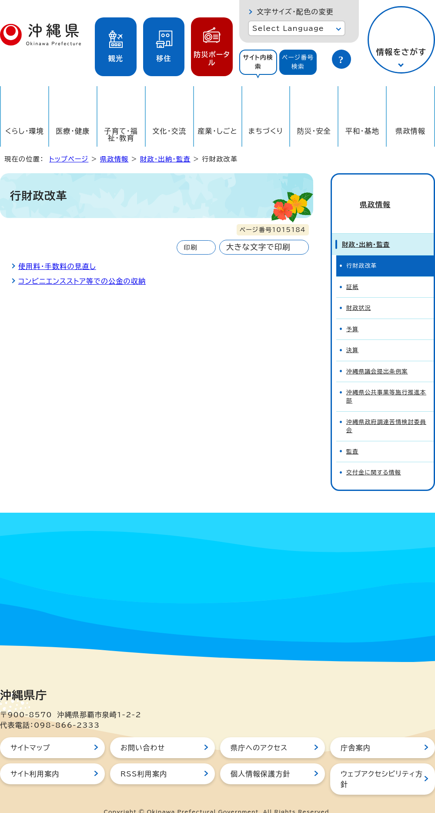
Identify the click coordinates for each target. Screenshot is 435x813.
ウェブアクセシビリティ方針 (382, 763)
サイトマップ (30, 732)
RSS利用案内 (143, 758)
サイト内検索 (258, 62)
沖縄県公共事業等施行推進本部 (386, 381)
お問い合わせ (142, 732)
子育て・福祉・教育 (121, 134)
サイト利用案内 (35, 758)
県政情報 (410, 131)
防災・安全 (314, 131)
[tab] (258, 62)
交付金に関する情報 (373, 457)
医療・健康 (73, 131)
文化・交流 (169, 131)
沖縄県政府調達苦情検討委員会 (386, 410)
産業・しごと (217, 131)
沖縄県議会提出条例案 (377, 356)
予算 (352, 313)
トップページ (68, 159)
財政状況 (358, 292)
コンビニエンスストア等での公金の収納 (82, 281)
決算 (352, 334)
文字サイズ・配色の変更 (295, 11)
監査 (352, 436)
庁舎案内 (356, 732)
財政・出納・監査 (165, 159)
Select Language (288, 28)
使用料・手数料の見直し (57, 266)
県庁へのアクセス (259, 732)
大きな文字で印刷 (258, 247)
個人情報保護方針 (261, 758)
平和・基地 (362, 131)
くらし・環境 (24, 131)
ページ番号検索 (298, 62)
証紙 (352, 271)
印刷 (190, 247)
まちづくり (265, 131)
